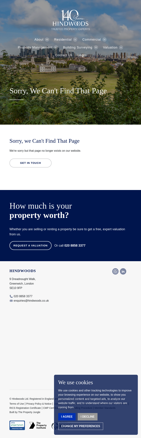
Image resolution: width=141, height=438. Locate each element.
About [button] (38, 39)
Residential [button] (63, 39)
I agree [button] (67, 416)
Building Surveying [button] (77, 47)
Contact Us (63, 55)
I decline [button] (88, 416)
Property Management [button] (35, 47)
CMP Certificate (51, 408)
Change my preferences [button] (80, 426)
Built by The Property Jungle (24, 412)
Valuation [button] (110, 47)
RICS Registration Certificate (25, 408)
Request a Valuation (31, 245)
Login (81, 55)
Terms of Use (16, 403)
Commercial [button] (91, 39)
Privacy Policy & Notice (39, 403)
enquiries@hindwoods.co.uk (31, 300)
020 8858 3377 (74, 245)
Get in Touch (30, 162)
